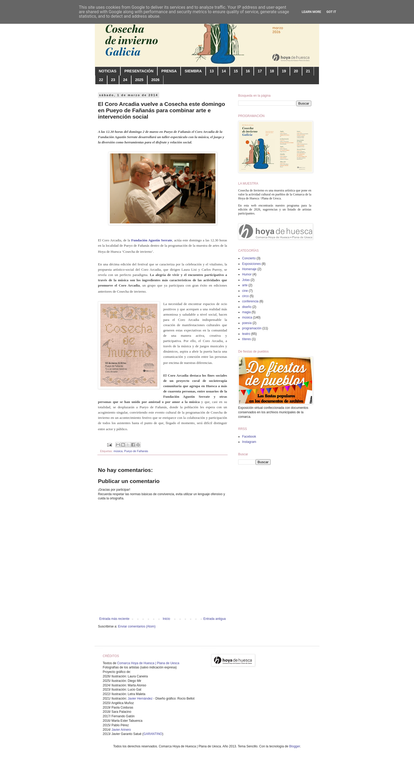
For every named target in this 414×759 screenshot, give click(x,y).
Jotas (246, 280)
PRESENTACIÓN (138, 71)
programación (251, 328)
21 (308, 71)
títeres (246, 339)
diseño (246, 307)
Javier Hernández (140, 698)
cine (245, 291)
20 (296, 71)
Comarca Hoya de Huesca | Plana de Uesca (148, 663)
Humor (247, 274)
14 (224, 71)
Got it (331, 12)
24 (125, 80)
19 (284, 71)
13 (212, 71)
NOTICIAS (107, 71)
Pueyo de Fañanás (136, 451)
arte (245, 285)
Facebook (249, 436)
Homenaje (249, 269)
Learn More (311, 12)
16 (248, 71)
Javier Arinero (121, 730)
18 (272, 71)
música (118, 451)
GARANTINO (152, 734)
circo (245, 296)
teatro (246, 334)
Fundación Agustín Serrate (151, 240)
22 (101, 80)
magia (246, 312)
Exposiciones (251, 264)
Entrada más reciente (114, 619)
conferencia (250, 301)
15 (236, 71)
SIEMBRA (193, 71)
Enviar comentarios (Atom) (137, 626)
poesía (247, 323)
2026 (155, 80)
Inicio (166, 619)
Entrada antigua (214, 619)
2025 (139, 80)
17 (260, 71)
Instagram (249, 442)
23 (113, 80)
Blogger (294, 746)
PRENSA (169, 71)
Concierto (249, 258)
